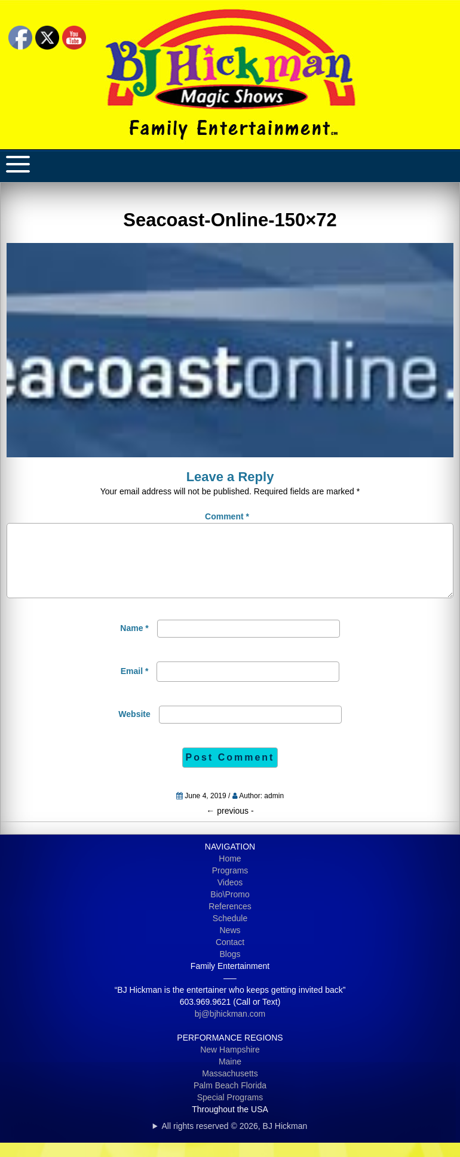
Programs (230, 885)
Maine (230, 1076)
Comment (227, 516)
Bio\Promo (229, 908)
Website (134, 728)
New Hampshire (230, 1064)
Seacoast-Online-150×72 (230, 220)
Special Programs (230, 1111)
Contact (230, 956)
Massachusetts (229, 1088)
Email (135, 685)
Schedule (230, 932)
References (230, 920)
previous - (229, 825)
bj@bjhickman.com (230, 1028)
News (229, 944)
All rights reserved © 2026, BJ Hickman (235, 1140)
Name (134, 642)
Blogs (229, 968)
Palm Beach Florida (230, 1099)
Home (230, 873)
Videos (230, 896)
